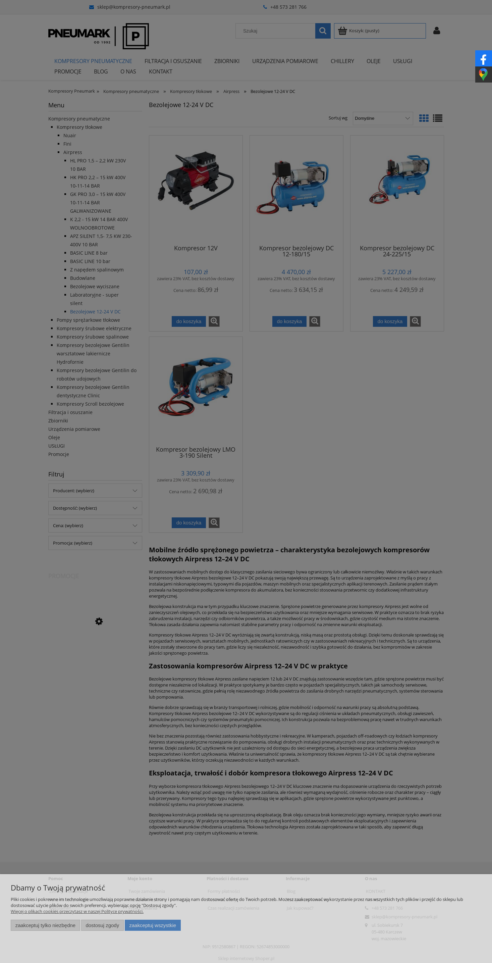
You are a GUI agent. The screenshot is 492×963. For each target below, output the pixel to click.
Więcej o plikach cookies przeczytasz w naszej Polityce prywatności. (77, 911)
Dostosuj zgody (102, 925)
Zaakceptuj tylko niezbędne (45, 925)
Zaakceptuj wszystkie (152, 925)
